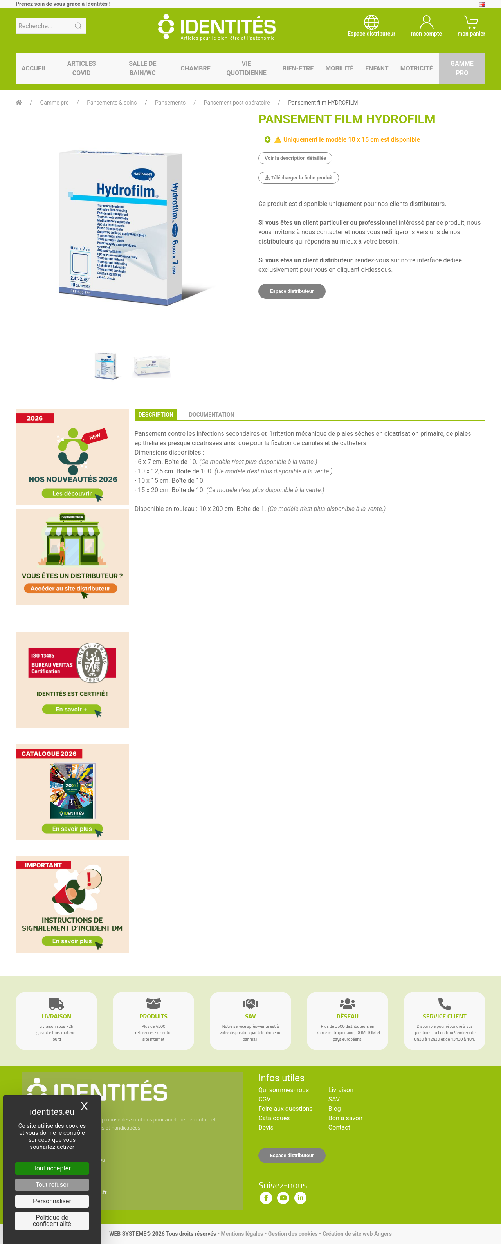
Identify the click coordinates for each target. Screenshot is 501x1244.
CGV (264, 1099)
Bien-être (298, 68)
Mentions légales (242, 1234)
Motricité (416, 68)
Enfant (376, 68)
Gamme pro (462, 68)
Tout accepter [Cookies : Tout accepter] (52, 1168)
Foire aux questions (285, 1108)
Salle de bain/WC (142, 68)
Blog (334, 1108)
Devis (266, 1127)
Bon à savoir (345, 1118)
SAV (334, 1099)
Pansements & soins (112, 102)
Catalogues (274, 1118)
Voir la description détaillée (295, 158)
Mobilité (339, 68)
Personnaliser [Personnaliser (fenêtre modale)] (52, 1201)
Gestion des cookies (293, 1234)
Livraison (340, 1090)
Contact (339, 1127)
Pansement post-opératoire (237, 102)
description (156, 415)
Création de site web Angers (357, 1234)
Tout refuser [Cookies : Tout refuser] (52, 1184)
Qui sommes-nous (283, 1090)
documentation (211, 415)
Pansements (170, 102)
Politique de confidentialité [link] (52, 1220)
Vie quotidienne (246, 68)
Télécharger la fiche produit (299, 178)
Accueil (34, 68)
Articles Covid (81, 68)
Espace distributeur (292, 291)
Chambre (196, 68)
